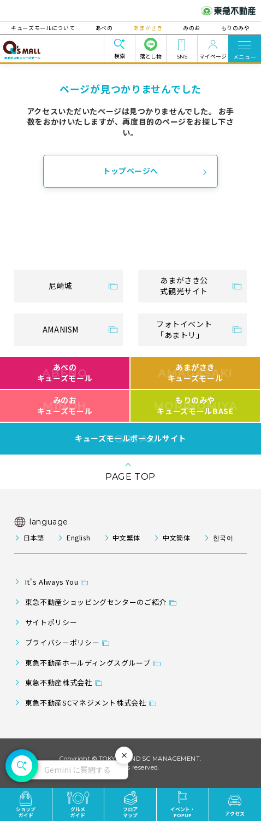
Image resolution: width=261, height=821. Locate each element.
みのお (190, 28)
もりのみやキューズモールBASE (195, 405)
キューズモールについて (46, 28)
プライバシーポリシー (62, 642)
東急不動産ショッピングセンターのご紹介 (96, 602)
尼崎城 (61, 285)
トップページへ (130, 170)
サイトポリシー (51, 622)
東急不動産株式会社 (58, 682)
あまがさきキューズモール (195, 372)
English (78, 537)
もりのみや (232, 28)
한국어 (223, 537)
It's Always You (52, 582)
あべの (106, 28)
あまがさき (147, 28)
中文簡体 (177, 537)
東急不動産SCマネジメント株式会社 (85, 702)
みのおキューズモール (64, 405)
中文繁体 (126, 537)
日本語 (33, 537)
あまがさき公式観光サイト (184, 285)
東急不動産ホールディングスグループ (88, 662)
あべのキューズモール (64, 372)
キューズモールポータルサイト (130, 438)
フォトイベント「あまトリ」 (184, 329)
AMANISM (61, 329)
